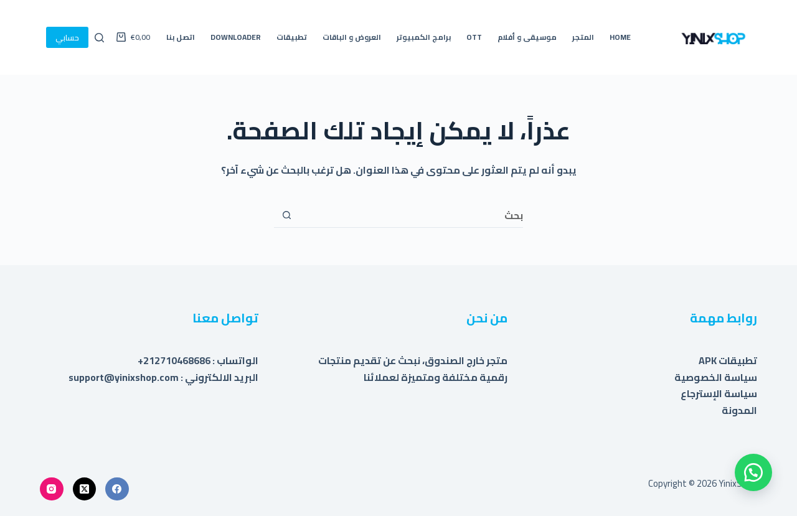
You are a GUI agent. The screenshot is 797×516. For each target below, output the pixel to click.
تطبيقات (291, 37)
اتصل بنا (180, 37)
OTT (474, 37)
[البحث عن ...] (411, 215)
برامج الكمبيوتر (424, 37)
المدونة (739, 410)
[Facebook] (117, 489)
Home (620, 37)
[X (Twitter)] (85, 489)
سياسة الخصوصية (715, 377)
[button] (753, 472)
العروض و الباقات (352, 37)
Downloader (235, 37)
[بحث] (99, 37)
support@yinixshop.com (123, 377)
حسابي (67, 37)
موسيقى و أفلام (527, 37)
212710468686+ (174, 360)
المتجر (583, 37)
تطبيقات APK (728, 360)
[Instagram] (52, 489)
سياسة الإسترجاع (719, 393)
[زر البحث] (286, 215)
